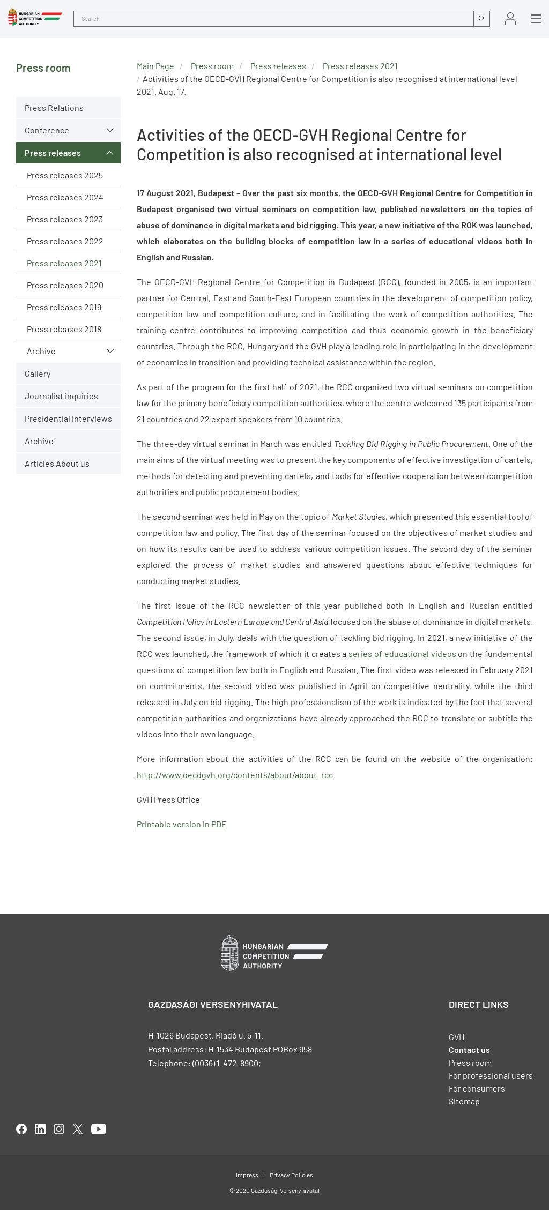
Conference (47, 130)
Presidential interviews (68, 418)
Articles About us (57, 463)
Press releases (53, 152)
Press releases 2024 (65, 197)
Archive (41, 351)
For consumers (477, 1088)
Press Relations (54, 107)
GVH (456, 1037)
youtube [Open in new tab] (98, 1129)
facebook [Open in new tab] (21, 1129)
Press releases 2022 (65, 241)
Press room (212, 66)
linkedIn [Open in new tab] (40, 1129)
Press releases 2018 (64, 329)
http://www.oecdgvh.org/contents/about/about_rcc (235, 775)
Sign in (510, 18)
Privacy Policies (291, 1174)
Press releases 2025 (65, 175)
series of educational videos (402, 653)
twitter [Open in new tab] (77, 1129)
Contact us (469, 1049)
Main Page (155, 66)
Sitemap (464, 1101)
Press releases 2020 (65, 285)
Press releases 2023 (65, 219)
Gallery (37, 373)
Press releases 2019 (64, 307)
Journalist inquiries (61, 396)
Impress (247, 1174)
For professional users (491, 1075)
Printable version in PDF (181, 824)
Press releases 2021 (64, 263)
